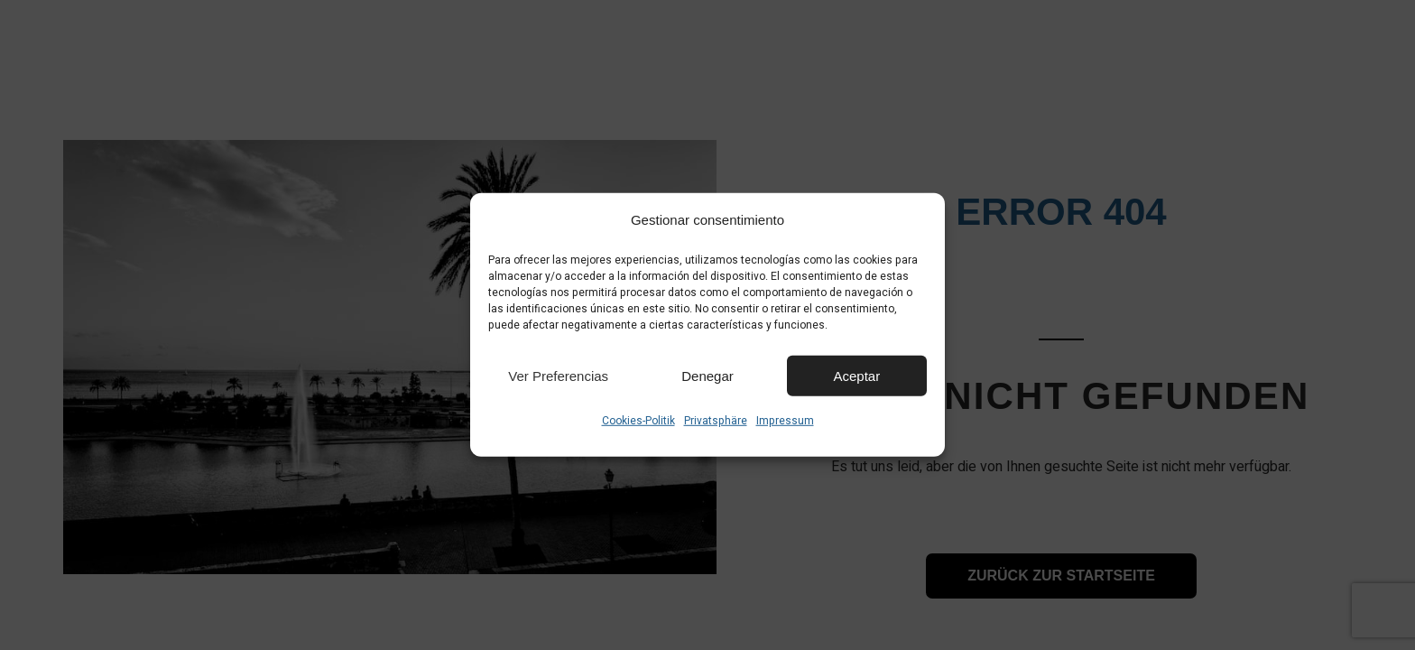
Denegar (707, 375)
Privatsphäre (715, 421)
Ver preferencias (558, 375)
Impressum (785, 421)
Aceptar (856, 375)
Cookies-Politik (638, 421)
